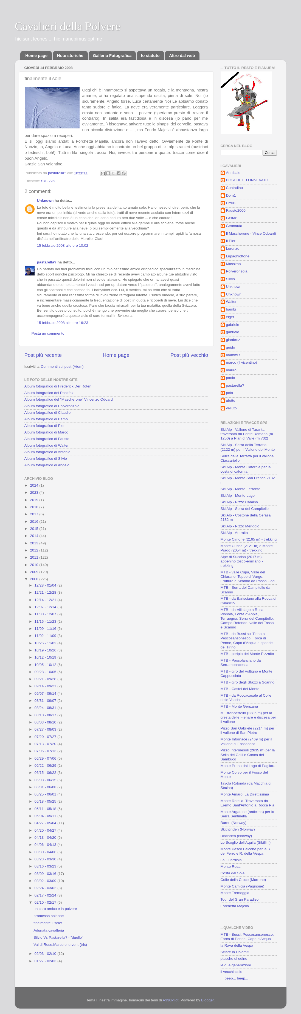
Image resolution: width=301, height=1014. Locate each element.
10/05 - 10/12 (46, 665)
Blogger (207, 1000)
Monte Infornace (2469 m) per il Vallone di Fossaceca (246, 741)
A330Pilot (171, 1000)
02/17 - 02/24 (46, 895)
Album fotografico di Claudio (47, 412)
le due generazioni (236, 965)
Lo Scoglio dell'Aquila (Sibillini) (246, 842)
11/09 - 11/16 (46, 629)
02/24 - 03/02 (46, 888)
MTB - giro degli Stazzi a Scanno (248, 682)
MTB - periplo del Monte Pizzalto (247, 654)
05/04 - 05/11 (46, 816)
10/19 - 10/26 (46, 650)
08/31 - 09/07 (46, 701)
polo (229, 393)
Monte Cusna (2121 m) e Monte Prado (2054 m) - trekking (247, 548)
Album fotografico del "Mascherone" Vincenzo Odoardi (69, 399)
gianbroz (233, 340)
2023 (34, 492)
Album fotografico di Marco (46, 432)
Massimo (233, 264)
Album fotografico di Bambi (46, 419)
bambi (231, 309)
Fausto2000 (236, 210)
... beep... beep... (234, 978)
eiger (230, 317)
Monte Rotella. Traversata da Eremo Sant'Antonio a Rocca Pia (247, 803)
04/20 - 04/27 (46, 830)
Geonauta (234, 226)
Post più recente (43, 355)
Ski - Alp (48, 181)
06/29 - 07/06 (46, 758)
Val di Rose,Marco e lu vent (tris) (60, 945)
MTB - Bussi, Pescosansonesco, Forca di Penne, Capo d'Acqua (247, 936)
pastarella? (47, 262)
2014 (34, 536)
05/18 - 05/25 (46, 801)
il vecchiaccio (232, 972)
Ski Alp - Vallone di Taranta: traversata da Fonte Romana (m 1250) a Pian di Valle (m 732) (247, 433)
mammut (233, 355)
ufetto (230, 400)
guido (230, 347)
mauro (231, 370)
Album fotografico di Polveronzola (52, 406)
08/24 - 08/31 (46, 708)
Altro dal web (182, 55)
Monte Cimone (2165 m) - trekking (249, 539)
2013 (34, 543)
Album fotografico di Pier (44, 426)
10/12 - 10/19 (46, 657)
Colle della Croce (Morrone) (243, 880)
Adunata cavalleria (48, 930)
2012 (34, 550)
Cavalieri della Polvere (67, 26)
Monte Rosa (231, 866)
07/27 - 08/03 (46, 729)
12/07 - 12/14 (46, 607)
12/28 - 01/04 (46, 585)
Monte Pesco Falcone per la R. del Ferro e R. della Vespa (246, 851)
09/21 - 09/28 (46, 679)
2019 (34, 500)
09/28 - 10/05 (46, 672)
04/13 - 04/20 (46, 837)
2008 (34, 579)
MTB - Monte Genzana (239, 706)
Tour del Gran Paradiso (240, 899)
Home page (36, 55)
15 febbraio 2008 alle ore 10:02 (62, 245)
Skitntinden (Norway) (238, 829)
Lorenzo (233, 248)
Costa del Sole (233, 873)
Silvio (230, 279)
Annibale (233, 173)
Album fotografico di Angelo (46, 465)
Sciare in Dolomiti (235, 952)
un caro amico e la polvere (55, 909)
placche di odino (234, 958)
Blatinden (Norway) (236, 836)
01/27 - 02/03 (46, 961)
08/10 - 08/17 (46, 715)
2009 (34, 572)
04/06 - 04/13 (46, 845)
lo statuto (150, 55)
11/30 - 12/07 (46, 614)
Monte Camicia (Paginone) (243, 886)
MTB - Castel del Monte (240, 689)
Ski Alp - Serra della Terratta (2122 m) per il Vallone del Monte (248, 447)
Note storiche (70, 55)
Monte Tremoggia (235, 893)
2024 (34, 485)
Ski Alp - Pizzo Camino (239, 502)
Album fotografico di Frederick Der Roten (58, 386)
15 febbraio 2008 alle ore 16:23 (62, 323)
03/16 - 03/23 (46, 866)
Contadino (234, 188)
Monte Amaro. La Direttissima (245, 794)
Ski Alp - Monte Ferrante (241, 489)
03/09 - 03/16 (46, 874)
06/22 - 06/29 (46, 765)
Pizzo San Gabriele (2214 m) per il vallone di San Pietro (248, 730)
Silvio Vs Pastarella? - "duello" (58, 937)
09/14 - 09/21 (46, 686)
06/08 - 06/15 (46, 780)
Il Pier (231, 241)
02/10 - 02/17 (46, 902)
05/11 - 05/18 (46, 809)
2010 (34, 565)
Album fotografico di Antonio (47, 452)
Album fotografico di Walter (46, 445)
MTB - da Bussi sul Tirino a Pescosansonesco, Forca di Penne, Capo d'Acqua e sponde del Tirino (247, 640)
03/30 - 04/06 (46, 852)
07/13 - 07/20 (46, 744)
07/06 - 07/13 (46, 751)
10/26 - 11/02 (46, 643)
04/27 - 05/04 (46, 823)
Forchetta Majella (235, 906)
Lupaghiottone (238, 256)
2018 (34, 507)
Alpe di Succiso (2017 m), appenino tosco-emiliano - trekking (242, 561)
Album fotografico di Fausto (46, 439)
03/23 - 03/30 (46, 859)
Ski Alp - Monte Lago (238, 495)
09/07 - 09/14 (46, 693)
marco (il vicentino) (241, 362)
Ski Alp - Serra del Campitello (245, 509)
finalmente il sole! (47, 923)
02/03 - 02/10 (46, 954)
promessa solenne (48, 916)
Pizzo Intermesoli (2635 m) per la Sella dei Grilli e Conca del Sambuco (248, 754)
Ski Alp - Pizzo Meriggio (240, 526)
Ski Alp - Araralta (234, 533)
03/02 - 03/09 (46, 881)
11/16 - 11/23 (46, 621)
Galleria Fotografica (112, 55)
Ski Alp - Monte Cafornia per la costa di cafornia (246, 469)
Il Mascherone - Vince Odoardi (251, 233)
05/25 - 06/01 (46, 794)
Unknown (45, 201)
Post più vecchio (189, 355)
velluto (231, 408)
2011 (34, 557)
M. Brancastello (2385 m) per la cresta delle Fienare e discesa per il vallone (248, 717)
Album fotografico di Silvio (45, 458)
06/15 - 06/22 (46, 773)
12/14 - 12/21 (46, 600)
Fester (231, 218)
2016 (34, 521)
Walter (231, 302)
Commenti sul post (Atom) (62, 366)
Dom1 (231, 195)
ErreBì (231, 203)
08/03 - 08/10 (46, 722)
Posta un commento (48, 333)
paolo (230, 378)
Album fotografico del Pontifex (49, 393)
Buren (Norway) (234, 823)
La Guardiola (231, 860)
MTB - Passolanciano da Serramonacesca (241, 662)
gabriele (232, 325)
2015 (34, 529)
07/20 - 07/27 (46, 737)
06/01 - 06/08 (46, 787)
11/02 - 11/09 (46, 636)
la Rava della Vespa (237, 945)
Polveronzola (236, 271)
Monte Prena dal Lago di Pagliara (248, 766)
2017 (34, 514)
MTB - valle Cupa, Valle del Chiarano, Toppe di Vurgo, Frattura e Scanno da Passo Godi (248, 576)
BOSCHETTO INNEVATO (247, 180)
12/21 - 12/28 (46, 592)
